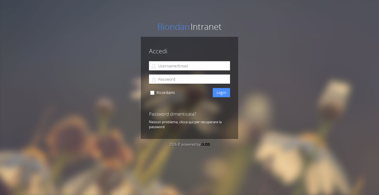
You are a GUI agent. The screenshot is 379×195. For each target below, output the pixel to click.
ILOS (205, 144)
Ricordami (166, 92)
